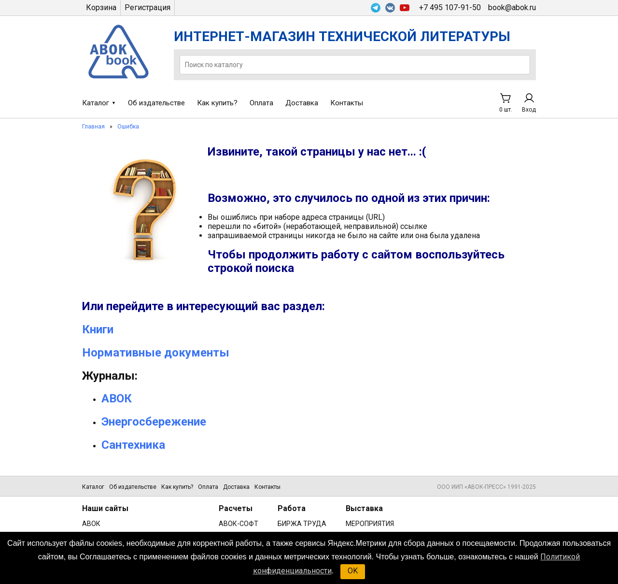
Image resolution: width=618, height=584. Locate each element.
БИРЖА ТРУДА (302, 523)
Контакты (346, 103)
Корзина (101, 7)
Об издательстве (156, 103)
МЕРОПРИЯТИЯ (370, 523)
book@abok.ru (512, 7)
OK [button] (353, 570)
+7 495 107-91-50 (450, 7)
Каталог (95, 103)
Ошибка (128, 126)
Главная (93, 126)
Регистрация (147, 7)
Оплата (261, 103)
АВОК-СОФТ (238, 523)
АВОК (91, 523)
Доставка (301, 103)
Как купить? (217, 103)
